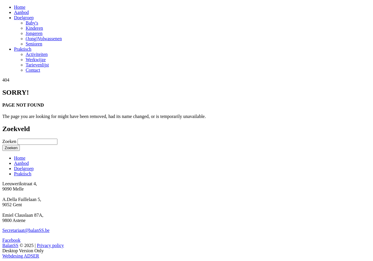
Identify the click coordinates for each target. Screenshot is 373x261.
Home (19, 7)
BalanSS (10, 245)
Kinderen (34, 28)
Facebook (11, 240)
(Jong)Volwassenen (44, 38)
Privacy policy (50, 245)
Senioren (34, 43)
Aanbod (21, 12)
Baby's (32, 22)
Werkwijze (36, 59)
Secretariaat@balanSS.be (26, 230)
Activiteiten (37, 54)
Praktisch (22, 49)
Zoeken (9, 141)
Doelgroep (24, 17)
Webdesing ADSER (20, 255)
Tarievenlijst (37, 64)
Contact (33, 70)
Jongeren (34, 33)
